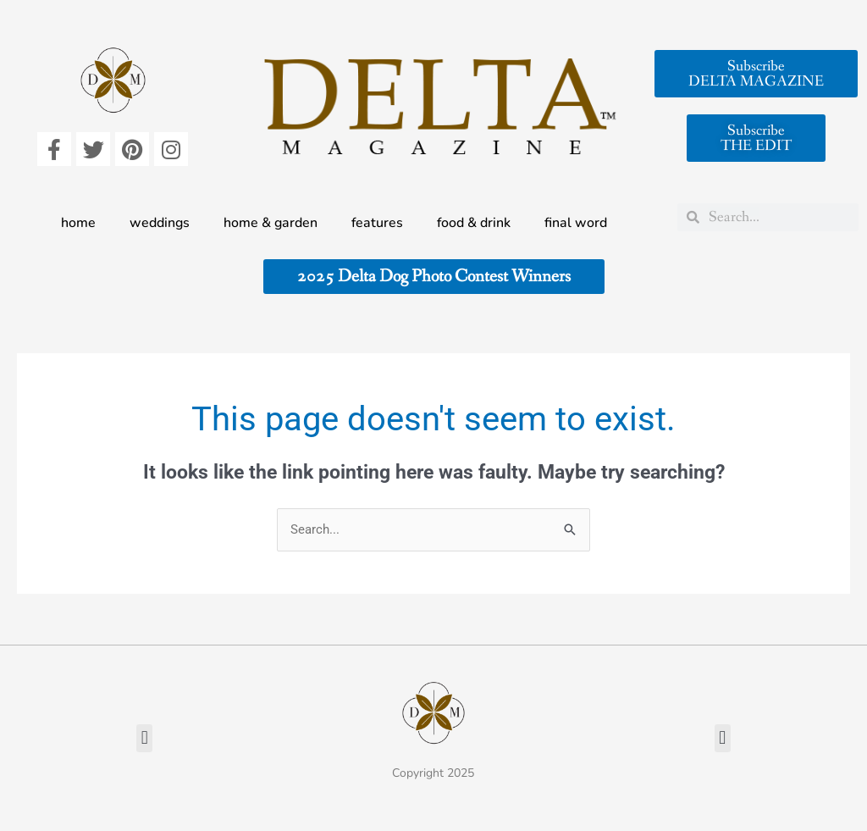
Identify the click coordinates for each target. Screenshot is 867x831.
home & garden (271, 222)
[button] (144, 738)
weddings (160, 222)
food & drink (474, 222)
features (377, 222)
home (78, 222)
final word (575, 222)
